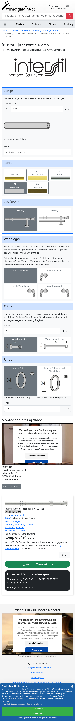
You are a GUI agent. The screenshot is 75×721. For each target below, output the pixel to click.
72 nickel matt (18, 515)
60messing (14, 175)
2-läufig (54, 219)
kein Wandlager (20, 275)
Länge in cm (10, 103)
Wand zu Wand (54, 291)
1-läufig (20, 219)
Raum (7, 146)
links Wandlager (54, 275)
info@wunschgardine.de (21, 587)
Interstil (26, 30)
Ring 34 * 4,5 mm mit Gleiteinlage (54, 381)
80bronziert (37, 188)
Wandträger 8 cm (20, 344)
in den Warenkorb (37, 564)
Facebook (37, 672)
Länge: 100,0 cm (13, 511)
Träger (7, 325)
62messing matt (37, 175)
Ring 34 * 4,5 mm (20, 379)
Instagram (37, 677)
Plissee (52, 24)
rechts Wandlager (20, 291)
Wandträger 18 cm (54, 344)
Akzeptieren (37, 463)
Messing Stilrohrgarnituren (46, 30)
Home (5, 30)
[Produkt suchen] (69, 16)
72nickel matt (14, 188)
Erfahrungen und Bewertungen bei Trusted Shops (37, 682)
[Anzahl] (32, 555)
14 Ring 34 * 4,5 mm (15, 530)
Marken (20, 24)
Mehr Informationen (36, 456)
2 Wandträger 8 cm (14, 527)
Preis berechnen (11, 486)
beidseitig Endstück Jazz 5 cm (19, 524)
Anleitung (68, 24)
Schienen (36, 24)
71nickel (60, 175)
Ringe (6, 402)
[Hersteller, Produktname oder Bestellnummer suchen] (34, 16)
